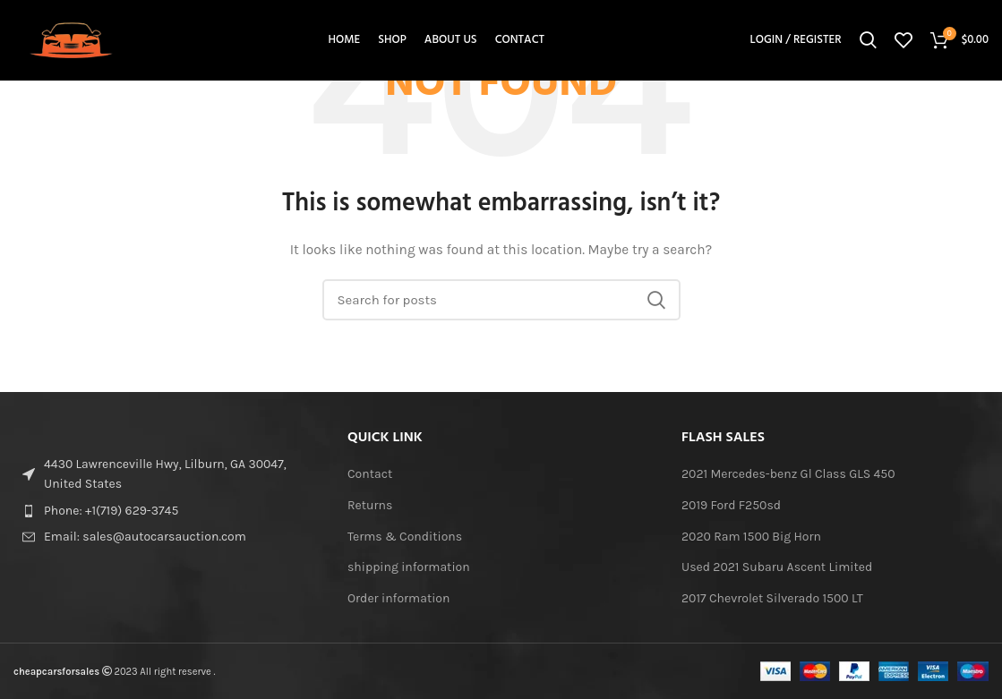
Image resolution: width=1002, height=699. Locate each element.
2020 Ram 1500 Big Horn (751, 536)
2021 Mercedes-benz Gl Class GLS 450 (788, 474)
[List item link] (167, 511)
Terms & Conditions (404, 536)
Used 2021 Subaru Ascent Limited (776, 567)
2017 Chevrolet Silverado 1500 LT (772, 598)
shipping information (408, 567)
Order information (398, 598)
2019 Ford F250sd (731, 505)
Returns (369, 505)
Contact (369, 474)
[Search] (868, 40)
